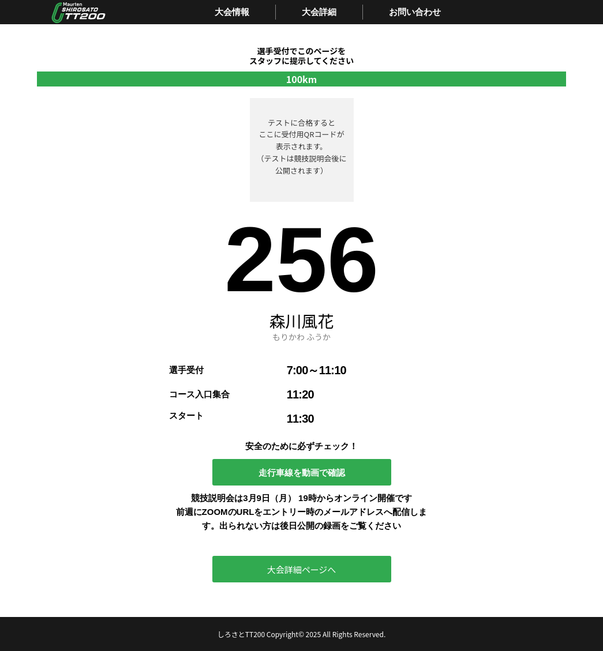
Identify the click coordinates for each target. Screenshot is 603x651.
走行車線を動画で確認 (302, 472)
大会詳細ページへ (301, 569)
